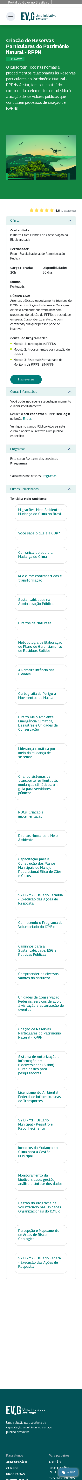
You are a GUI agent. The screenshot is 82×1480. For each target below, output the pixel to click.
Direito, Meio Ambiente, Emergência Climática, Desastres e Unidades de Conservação (38, 723)
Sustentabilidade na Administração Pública (35, 602)
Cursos (12, 1468)
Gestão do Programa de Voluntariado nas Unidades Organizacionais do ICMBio (39, 1207)
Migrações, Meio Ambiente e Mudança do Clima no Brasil (40, 512)
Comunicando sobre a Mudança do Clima (35, 554)
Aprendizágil (17, 1462)
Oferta (14, 220)
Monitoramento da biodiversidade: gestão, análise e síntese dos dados (40, 1179)
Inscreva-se (26, 379)
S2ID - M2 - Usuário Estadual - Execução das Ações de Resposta (41, 899)
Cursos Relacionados (24, 489)
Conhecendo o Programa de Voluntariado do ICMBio (40, 925)
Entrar (27, 419)
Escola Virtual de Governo (38, 16)
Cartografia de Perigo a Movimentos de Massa (37, 696)
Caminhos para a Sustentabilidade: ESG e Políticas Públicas (37, 950)
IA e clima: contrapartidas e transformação (40, 578)
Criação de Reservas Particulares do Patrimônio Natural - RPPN (39, 1033)
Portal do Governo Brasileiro (28, 2)
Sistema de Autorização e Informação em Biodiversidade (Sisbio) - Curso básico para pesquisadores (38, 1065)
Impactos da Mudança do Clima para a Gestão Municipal (38, 1152)
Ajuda (68, 1472)
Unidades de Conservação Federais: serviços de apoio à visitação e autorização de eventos (41, 1003)
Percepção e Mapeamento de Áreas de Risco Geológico (38, 1235)
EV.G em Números (62, 1478)
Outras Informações (23, 392)
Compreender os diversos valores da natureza (38, 976)
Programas (17, 449)
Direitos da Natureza (34, 623)
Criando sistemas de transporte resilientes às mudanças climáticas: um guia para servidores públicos (38, 784)
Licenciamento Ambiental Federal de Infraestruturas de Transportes (39, 1096)
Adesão (55, 1462)
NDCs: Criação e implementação (31, 814)
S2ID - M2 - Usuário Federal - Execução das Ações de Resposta (40, 1262)
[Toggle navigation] (10, 16)
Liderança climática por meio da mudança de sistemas (36, 753)
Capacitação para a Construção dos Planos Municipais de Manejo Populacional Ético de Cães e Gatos (40, 867)
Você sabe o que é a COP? (39, 533)
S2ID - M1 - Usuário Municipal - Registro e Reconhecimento (35, 1124)
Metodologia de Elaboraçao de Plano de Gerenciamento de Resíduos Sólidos (40, 646)
